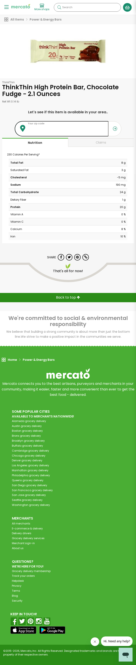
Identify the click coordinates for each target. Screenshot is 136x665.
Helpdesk (18, 581)
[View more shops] (42, 7)
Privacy (16, 586)
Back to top (68, 297)
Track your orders (23, 576)
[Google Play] (52, 630)
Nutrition (35, 143)
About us (18, 548)
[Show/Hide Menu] (6, 6)
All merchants (21, 523)
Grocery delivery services (28, 538)
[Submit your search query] (59, 7)
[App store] (23, 630)
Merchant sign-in (23, 543)
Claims (101, 142)
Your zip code (36, 123)
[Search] (87, 7)
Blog (15, 596)
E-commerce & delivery (27, 528)
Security (17, 601)
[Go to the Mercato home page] (20, 6)
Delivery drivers (21, 533)
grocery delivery (29, 421)
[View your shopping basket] (127, 7)
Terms (16, 591)
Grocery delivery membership (31, 571)
